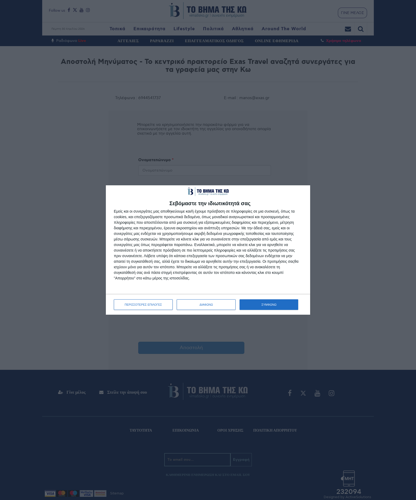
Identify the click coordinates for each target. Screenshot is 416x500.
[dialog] (208, 250)
